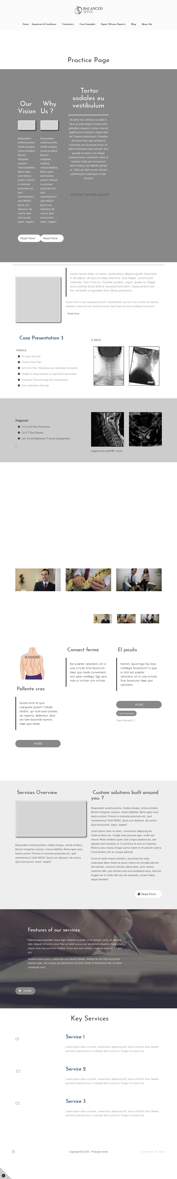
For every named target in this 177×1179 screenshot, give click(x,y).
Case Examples (87, 24)
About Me (147, 24)
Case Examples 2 (125, 734)
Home (26, 24)
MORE (37, 758)
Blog (133, 24)
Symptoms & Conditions (44, 24)
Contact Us (147, 1166)
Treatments (68, 24)
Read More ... (29, 238)
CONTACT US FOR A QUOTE (90, 194)
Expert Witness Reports (113, 24)
